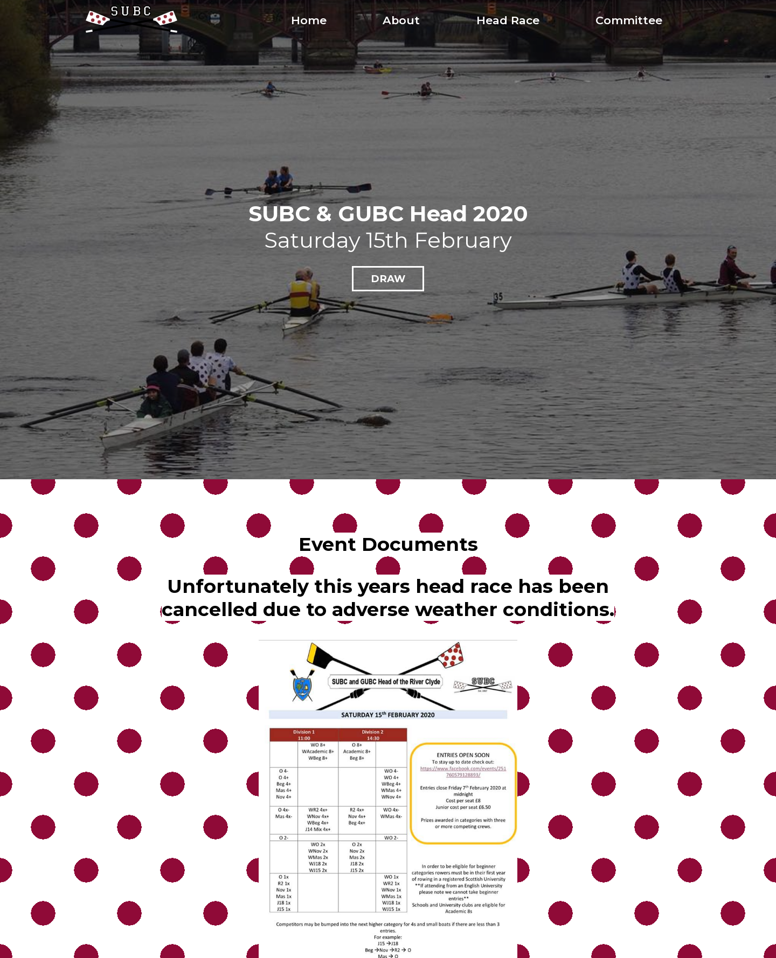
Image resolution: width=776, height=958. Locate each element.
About (401, 20)
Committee (628, 20)
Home (309, 20)
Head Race (507, 20)
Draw (388, 278)
